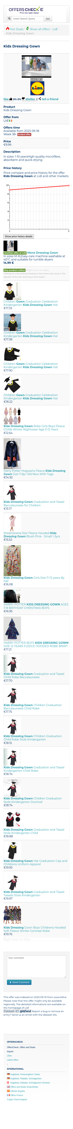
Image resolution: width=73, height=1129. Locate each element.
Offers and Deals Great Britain (22, 1087)
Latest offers (12, 1060)
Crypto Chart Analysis (17, 1099)
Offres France (15, 1095)
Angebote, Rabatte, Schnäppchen (24, 1078)
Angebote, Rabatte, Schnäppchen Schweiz (28, 1083)
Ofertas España (16, 1091)
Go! (48, 18)
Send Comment (19, 982)
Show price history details (19, 236)
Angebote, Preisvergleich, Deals (23, 1074)
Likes (9, 1056)
